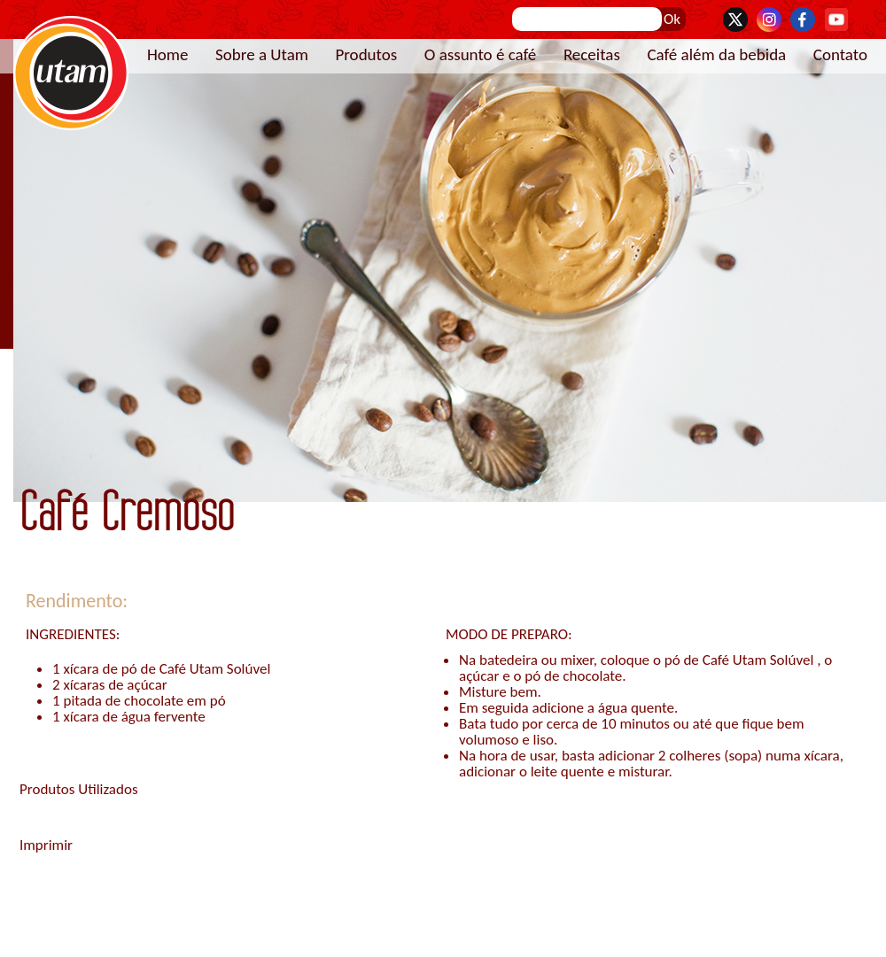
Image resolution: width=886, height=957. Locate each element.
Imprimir (46, 845)
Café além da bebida (716, 54)
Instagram (769, 19)
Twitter (735, 19)
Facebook (802, 19)
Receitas (591, 54)
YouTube (836, 19)
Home (168, 54)
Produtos (366, 54)
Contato (840, 54)
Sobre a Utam (261, 54)
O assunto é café (480, 54)
